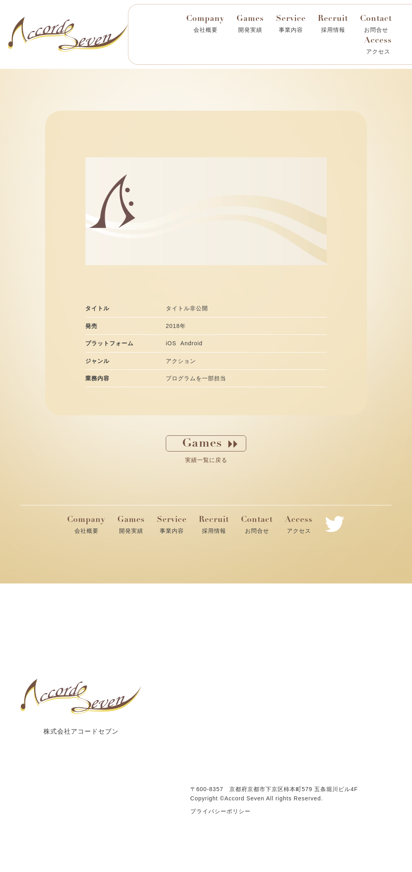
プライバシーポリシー (220, 811)
